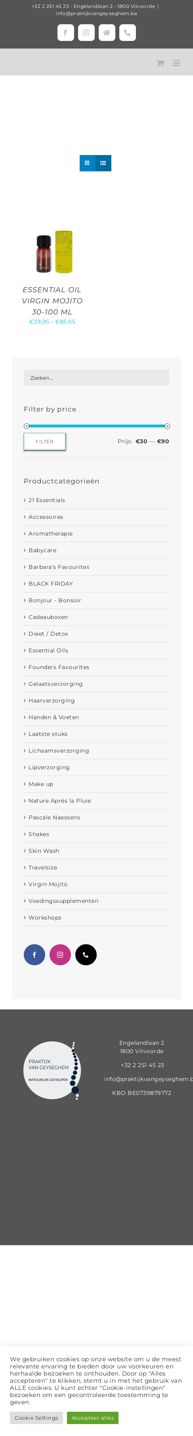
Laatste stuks (48, 733)
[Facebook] (34, 954)
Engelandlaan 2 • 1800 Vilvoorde (114, 6)
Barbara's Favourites (59, 567)
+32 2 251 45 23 (50, 6)
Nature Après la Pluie (60, 800)
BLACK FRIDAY (51, 583)
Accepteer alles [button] (93, 1418)
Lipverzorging (49, 767)
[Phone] (86, 954)
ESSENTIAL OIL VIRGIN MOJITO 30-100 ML (52, 300)
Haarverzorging (52, 700)
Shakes (39, 834)
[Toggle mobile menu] (177, 63)
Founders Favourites (59, 667)
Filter (45, 441)
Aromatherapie (51, 533)
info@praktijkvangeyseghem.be (96, 13)
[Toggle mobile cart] (161, 63)
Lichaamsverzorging (59, 750)
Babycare (42, 550)
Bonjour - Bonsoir (55, 600)
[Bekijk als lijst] (103, 163)
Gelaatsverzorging (56, 683)
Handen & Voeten (54, 717)
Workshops (45, 917)
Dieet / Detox (48, 633)
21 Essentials (47, 500)
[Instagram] (60, 954)
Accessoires (46, 516)
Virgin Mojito (48, 884)
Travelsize (43, 867)
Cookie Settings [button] (36, 1418)
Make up (41, 784)
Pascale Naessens (54, 817)
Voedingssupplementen (63, 900)
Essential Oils (48, 650)
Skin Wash (44, 850)
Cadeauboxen (48, 617)
